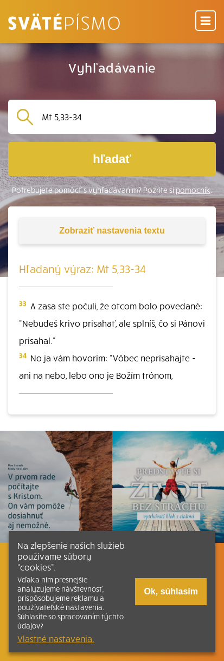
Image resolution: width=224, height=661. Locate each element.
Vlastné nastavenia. (55, 638)
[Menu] (205, 21)
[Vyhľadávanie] (124, 117)
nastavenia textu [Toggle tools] (111, 230)
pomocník (193, 190)
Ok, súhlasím (171, 591)
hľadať (112, 159)
